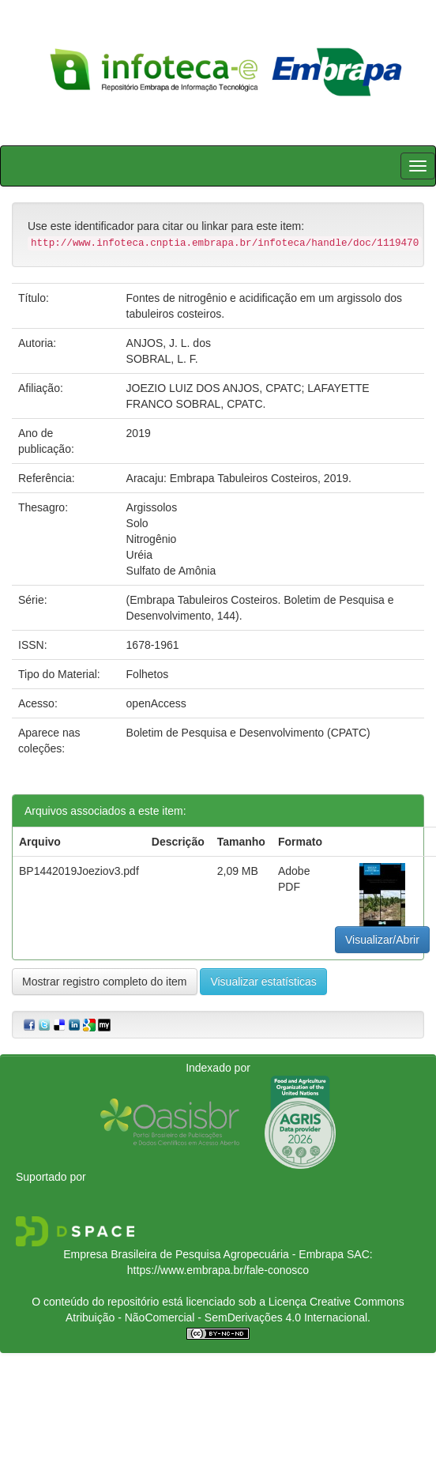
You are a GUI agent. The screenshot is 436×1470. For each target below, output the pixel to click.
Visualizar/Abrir (382, 939)
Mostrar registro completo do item (104, 981)
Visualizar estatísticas (263, 981)
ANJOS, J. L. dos (168, 343)
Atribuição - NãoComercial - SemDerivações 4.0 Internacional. (218, 1317)
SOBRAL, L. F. (162, 358)
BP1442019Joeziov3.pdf (79, 871)
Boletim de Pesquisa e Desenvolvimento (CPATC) (248, 732)
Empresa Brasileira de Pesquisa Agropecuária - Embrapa (203, 1254)
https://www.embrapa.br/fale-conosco (218, 1270)
